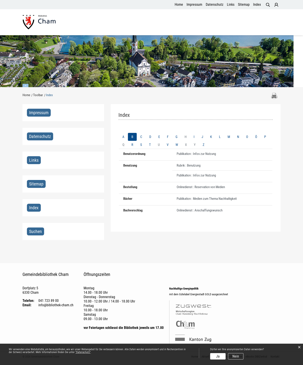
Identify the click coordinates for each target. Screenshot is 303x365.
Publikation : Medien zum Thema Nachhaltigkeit (207, 200)
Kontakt (272, 22)
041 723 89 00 (48, 302)
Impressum (194, 4)
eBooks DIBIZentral (245, 22)
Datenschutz (214, 4)
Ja (218, 356)
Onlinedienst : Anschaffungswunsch (200, 212)
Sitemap (244, 4)
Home (179, 4)
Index (257, 4)
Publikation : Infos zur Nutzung (196, 155)
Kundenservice (212, 22)
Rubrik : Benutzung (188, 167)
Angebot (188, 22)
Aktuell (171, 22)
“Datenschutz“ (83, 352)
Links (230, 4)
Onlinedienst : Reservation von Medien (201, 188)
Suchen (35, 232)
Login (276, 5)
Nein (235, 356)
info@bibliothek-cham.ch (55, 306)
